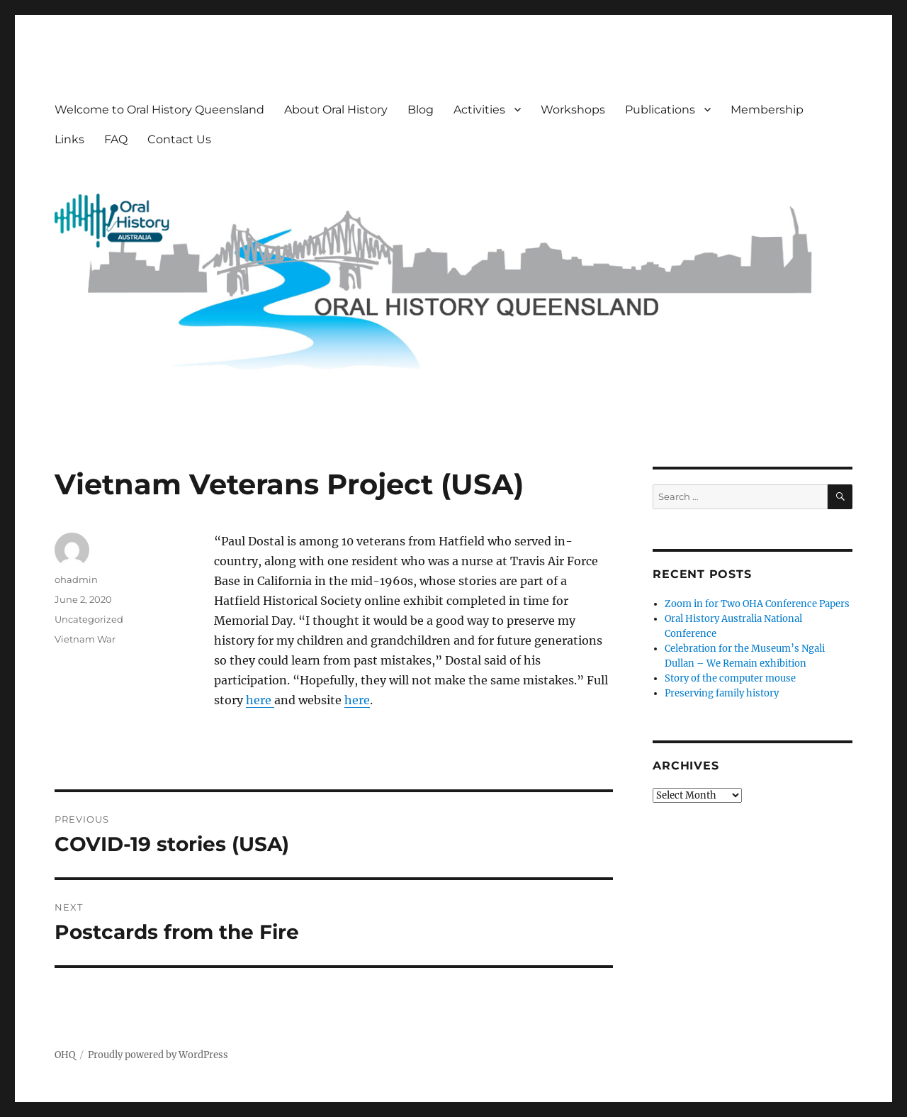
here (260, 700)
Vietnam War (85, 639)
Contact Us (179, 139)
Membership (767, 109)
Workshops (573, 109)
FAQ (116, 139)
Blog (420, 109)
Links (69, 139)
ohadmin (76, 579)
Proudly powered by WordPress (158, 1055)
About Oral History (336, 109)
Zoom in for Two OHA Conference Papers (757, 604)
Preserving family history (722, 693)
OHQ (65, 1055)
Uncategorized (89, 619)
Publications (660, 109)
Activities (479, 109)
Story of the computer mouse (730, 678)
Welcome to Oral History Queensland (159, 109)
